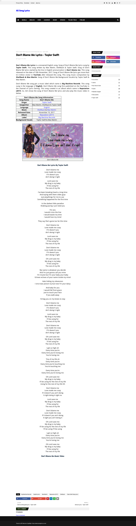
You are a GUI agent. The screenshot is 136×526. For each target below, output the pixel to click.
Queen (106, 88)
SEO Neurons (24, 523)
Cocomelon (106, 79)
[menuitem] (18, 20)
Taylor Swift (46, 102)
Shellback (41, 110)
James (106, 82)
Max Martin (51, 110)
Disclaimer (26, 3)
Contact (32, 3)
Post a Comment (20, 515)
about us (38, 3)
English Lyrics (37, 494)
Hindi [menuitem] (39, 20)
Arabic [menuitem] (55, 20)
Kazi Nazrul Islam (106, 85)
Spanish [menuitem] (62, 20)
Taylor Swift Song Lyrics (25, 51)
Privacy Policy (19, 3)
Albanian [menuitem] (47, 20)
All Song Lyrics (23, 10)
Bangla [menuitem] (24, 20)
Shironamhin (106, 94)
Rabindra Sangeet (106, 91)
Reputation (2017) (47, 115)
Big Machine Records (46, 117)
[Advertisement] (68, 36)
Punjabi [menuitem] (82, 20)
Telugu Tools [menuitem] (72, 20)
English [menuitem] (32, 20)
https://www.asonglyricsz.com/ (39, 523)
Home (17, 51)
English (47, 107)
